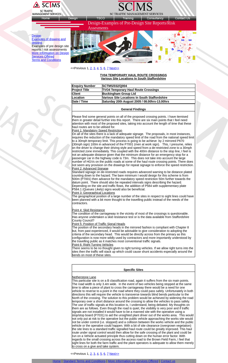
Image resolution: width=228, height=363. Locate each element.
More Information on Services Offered (133, 361)
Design (36, 35)
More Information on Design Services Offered (50, 54)
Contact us (168, 361)
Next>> (114, 68)
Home (57, 361)
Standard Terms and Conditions (84, 361)
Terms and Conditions (46, 60)
